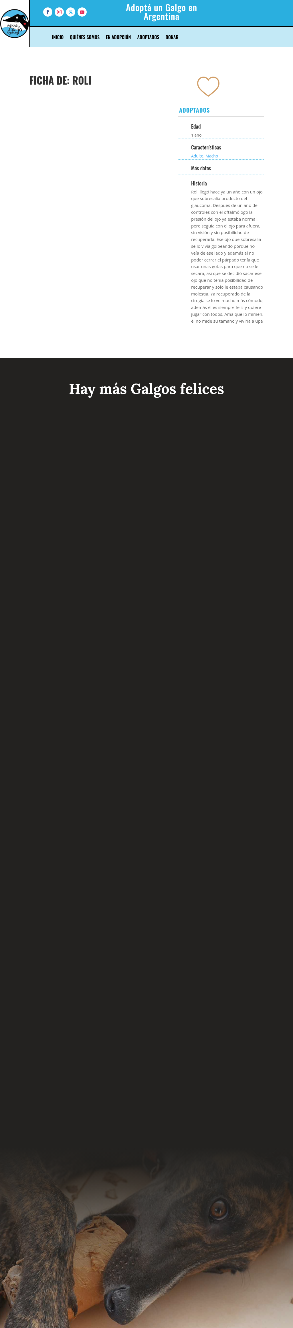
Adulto (197, 156)
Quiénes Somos (85, 38)
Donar (172, 38)
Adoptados (148, 38)
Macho (211, 156)
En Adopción (118, 38)
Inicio (58, 38)
